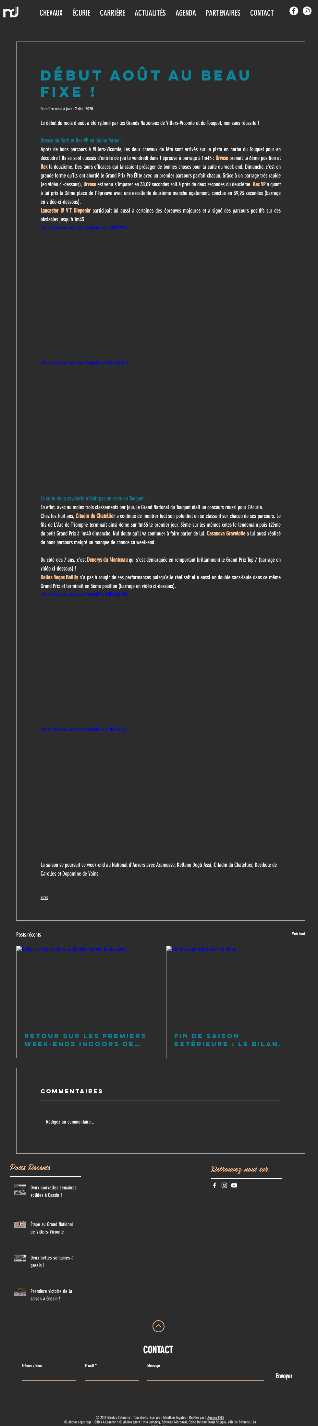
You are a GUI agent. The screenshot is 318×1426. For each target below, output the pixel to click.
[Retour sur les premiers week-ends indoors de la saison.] (86, 985)
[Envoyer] (284, 1376)
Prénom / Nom (32, 1366)
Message (153, 1366)
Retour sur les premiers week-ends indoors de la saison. (85, 1040)
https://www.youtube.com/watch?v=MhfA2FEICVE (84, 363)
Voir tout (298, 934)
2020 (44, 897)
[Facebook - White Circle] (293, 10)
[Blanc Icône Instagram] (224, 1185)
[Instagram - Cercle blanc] (307, 10)
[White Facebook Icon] (214, 1185)
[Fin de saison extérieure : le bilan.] (235, 985)
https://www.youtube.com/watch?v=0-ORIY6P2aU (84, 228)
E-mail (89, 1366)
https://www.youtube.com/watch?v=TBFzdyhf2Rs (84, 594)
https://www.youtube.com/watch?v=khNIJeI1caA (84, 729)
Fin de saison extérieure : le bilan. (228, 1040)
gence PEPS (216, 1417)
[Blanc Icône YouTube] (234, 1185)
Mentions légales (174, 1417)
